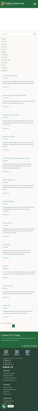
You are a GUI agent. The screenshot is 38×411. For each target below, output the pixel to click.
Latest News (7, 394)
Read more (6, 87)
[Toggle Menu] (34, 4)
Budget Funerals (8, 375)
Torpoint (4, 44)
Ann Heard (6, 244)
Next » (10, 323)
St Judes (4, 49)
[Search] (16, 34)
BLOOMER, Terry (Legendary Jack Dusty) (16, 158)
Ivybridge (4, 62)
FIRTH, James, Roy (9, 180)
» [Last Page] (24, 326)
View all (3, 39)
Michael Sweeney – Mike (11, 115)
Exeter (3, 65)
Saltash (3, 52)
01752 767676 (29, 345)
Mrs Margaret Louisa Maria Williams (14, 95)
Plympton (4, 57)
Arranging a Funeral (9, 380)
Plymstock (4, 54)
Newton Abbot (6, 60)
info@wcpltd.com (8, 364)
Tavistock (4, 46)
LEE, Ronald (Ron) (8, 201)
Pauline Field (7, 223)
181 (6, 323)
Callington (4, 70)
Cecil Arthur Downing (10, 75)
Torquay (3, 41)
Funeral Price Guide (9, 373)
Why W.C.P (6, 392)
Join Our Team (7, 387)
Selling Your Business (9, 389)
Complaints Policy (8, 401)
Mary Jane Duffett (9, 136)
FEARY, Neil (6, 305)
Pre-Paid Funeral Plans (10, 378)
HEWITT (5, 266)
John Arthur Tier (8, 286)
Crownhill (4, 68)
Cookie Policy (7, 403)
